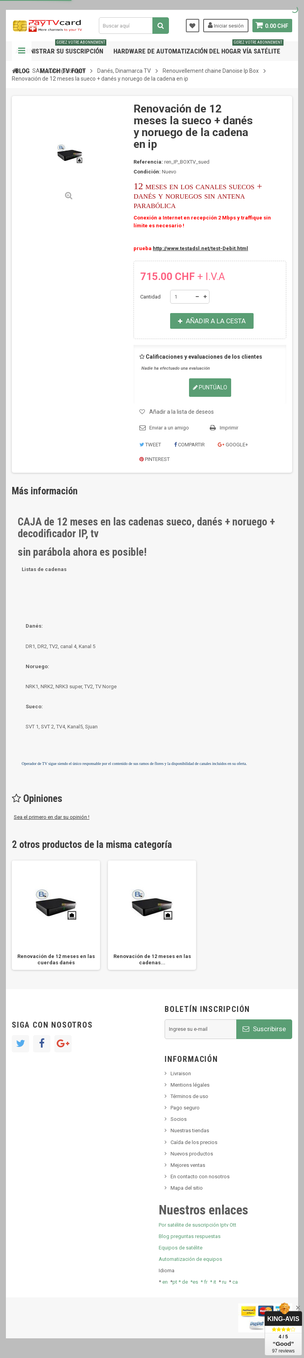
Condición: (147, 172)
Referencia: (148, 162)
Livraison (181, 1073)
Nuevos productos (192, 1154)
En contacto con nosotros (200, 1176)
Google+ (233, 445)
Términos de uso (189, 1096)
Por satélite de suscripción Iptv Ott (197, 1225)
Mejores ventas (188, 1165)
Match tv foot (63, 71)
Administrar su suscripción (60, 48)
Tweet (150, 445)
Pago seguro (185, 1108)
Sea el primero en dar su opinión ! (51, 817)
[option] (56, 915)
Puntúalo (210, 387)
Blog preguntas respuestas (190, 1236)
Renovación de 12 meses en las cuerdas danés (56, 959)
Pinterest (154, 459)
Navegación (22, 51)
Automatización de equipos (190, 1259)
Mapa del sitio (187, 1188)
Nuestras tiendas (190, 1130)
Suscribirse (264, 1029)
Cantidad (150, 297)
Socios (179, 1119)
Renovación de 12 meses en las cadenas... (152, 959)
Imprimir (229, 428)
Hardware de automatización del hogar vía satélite (198, 48)
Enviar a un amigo (169, 428)
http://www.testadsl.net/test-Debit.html (200, 248)
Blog (22, 71)
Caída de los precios (194, 1142)
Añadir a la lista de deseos (181, 412)
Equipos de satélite (180, 1248)
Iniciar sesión (225, 25)
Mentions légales (190, 1085)
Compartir (189, 445)
